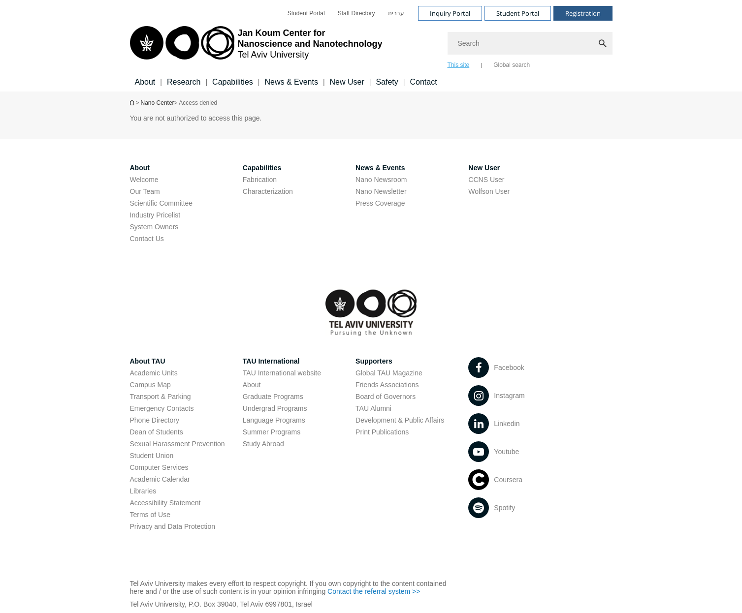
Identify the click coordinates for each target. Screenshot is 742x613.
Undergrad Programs (275, 408)
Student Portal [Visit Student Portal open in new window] (517, 13)
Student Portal (306, 13)
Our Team (145, 191)
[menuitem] (306, 13)
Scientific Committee (161, 203)
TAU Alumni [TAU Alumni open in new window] (373, 408)
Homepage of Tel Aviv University (132, 102)
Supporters (373, 361)
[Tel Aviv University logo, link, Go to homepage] (256, 46)
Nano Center (157, 102)
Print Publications (382, 432)
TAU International (271, 361)
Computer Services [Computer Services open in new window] (159, 467)
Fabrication (260, 180)
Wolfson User (489, 191)
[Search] (530, 43)
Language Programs (274, 420)
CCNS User (486, 180)
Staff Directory (356, 13)
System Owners (154, 227)
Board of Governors (385, 396)
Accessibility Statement (165, 503)
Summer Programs (271, 432)
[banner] (371, 46)
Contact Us (147, 239)
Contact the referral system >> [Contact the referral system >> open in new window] (373, 591)
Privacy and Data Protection (173, 526)
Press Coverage (380, 203)
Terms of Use (150, 515)
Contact (423, 82)
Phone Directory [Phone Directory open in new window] (154, 420)
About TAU (147, 361)
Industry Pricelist (155, 215)
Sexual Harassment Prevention (177, 444)
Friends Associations (387, 385)
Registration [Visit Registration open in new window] (583, 13)
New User (347, 82)
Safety (387, 82)
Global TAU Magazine (388, 373)
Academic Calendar (160, 479)
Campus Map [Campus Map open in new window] (150, 385)
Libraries (143, 491)
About (252, 385)
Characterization (268, 191)
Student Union (152, 456)
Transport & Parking (160, 396)
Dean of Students (156, 432)
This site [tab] (459, 64)
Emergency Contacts (162, 408)
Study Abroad (263, 444)
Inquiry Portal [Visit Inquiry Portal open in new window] (450, 13)
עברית (396, 13)
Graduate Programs (273, 396)
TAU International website (282, 373)
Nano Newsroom (381, 180)
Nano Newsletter (381, 191)
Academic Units (154, 373)
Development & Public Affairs (399, 420)
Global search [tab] (511, 64)
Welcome (144, 180)
